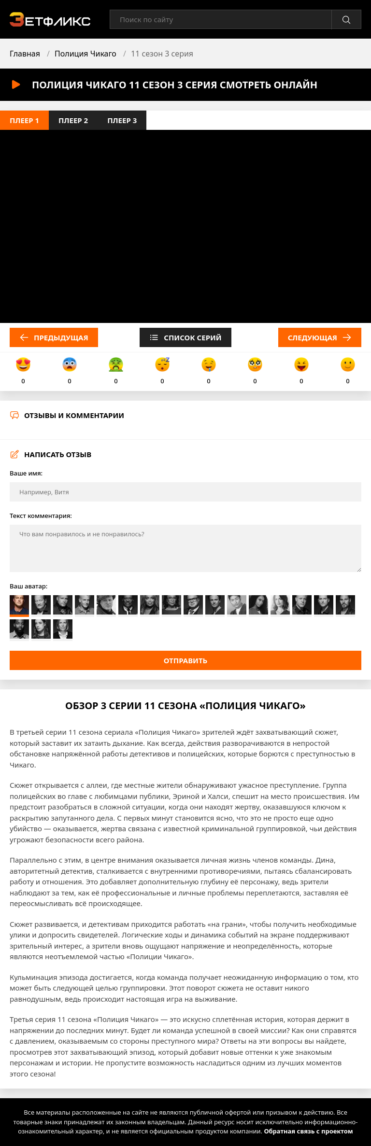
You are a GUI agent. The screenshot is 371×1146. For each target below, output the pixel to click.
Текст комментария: (41, 515)
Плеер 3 (122, 120)
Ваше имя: (26, 473)
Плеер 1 (24, 120)
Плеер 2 (73, 120)
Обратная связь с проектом (308, 1131)
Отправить (186, 660)
